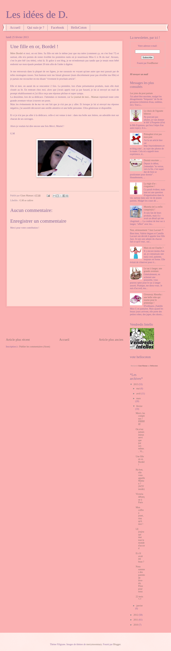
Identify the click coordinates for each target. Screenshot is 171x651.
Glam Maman (142, 366)
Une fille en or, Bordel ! (140, 460)
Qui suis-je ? (35, 27)
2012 (136, 615)
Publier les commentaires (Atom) (34, 346)
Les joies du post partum (141, 93)
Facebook (57, 27)
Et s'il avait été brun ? (140, 557)
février (139, 406)
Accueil (15, 27)
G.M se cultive (26, 200)
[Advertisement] (65, 322)
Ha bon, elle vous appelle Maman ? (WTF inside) (140, 479)
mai (138, 388)
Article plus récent (18, 339)
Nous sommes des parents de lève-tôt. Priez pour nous (140, 579)
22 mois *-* (139, 598)
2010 (136, 625)
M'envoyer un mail (139, 74)
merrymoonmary (94, 644)
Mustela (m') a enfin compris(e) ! (153, 208)
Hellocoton (154, 366)
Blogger (117, 644)
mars (138, 398)
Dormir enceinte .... (153, 160)
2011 (136, 619)
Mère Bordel (16, 53)
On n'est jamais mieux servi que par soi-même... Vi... (140, 440)
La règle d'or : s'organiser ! (150, 185)
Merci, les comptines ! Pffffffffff (140, 419)
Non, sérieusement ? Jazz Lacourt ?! (146, 230)
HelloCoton (79, 27)
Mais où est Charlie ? (153, 248)
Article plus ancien (111, 339)
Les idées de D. (37, 14)
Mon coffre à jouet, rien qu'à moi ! (140, 515)
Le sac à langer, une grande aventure (153, 270)
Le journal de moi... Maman (85, 97)
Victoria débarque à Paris (140, 498)
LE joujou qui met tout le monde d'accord (140, 539)
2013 (136, 384)
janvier (139, 605)
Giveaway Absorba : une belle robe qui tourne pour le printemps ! (153, 298)
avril (138, 393)
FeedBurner (152, 63)
